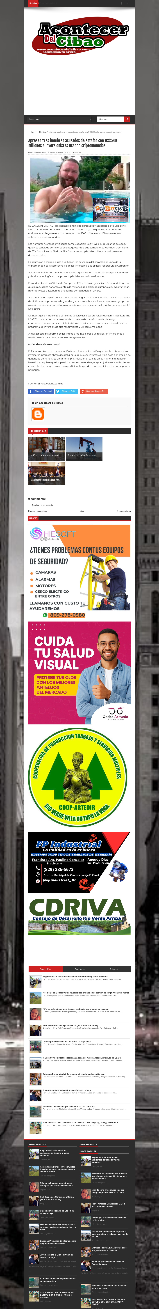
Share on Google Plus (93, 391)
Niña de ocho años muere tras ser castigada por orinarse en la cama (56, 1159)
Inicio (82, 486)
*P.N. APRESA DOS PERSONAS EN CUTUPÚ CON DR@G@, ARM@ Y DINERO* (57, 1270)
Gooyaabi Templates (73, 1306)
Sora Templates (44, 1306)
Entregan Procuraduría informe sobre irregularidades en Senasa (58, 1217)
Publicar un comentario (42, 480)
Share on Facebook (40, 391)
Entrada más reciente (38, 486)
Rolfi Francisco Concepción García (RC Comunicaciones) (57, 1173)
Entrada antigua (123, 486)
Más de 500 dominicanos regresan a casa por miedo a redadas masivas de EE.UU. (58, 1202)
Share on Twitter (66, 391)
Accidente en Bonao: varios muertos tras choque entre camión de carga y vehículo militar (57, 1144)
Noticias (78, 152)
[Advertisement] (79, 90)
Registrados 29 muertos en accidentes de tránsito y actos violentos (54, 1128)
